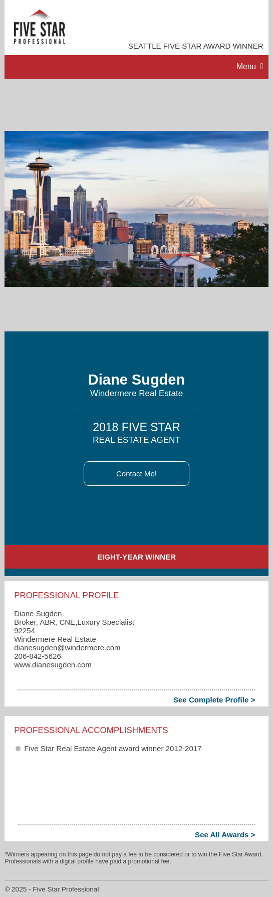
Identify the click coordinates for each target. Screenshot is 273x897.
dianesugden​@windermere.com (67, 647)
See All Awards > (225, 834)
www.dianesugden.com (53, 664)
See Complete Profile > (214, 699)
